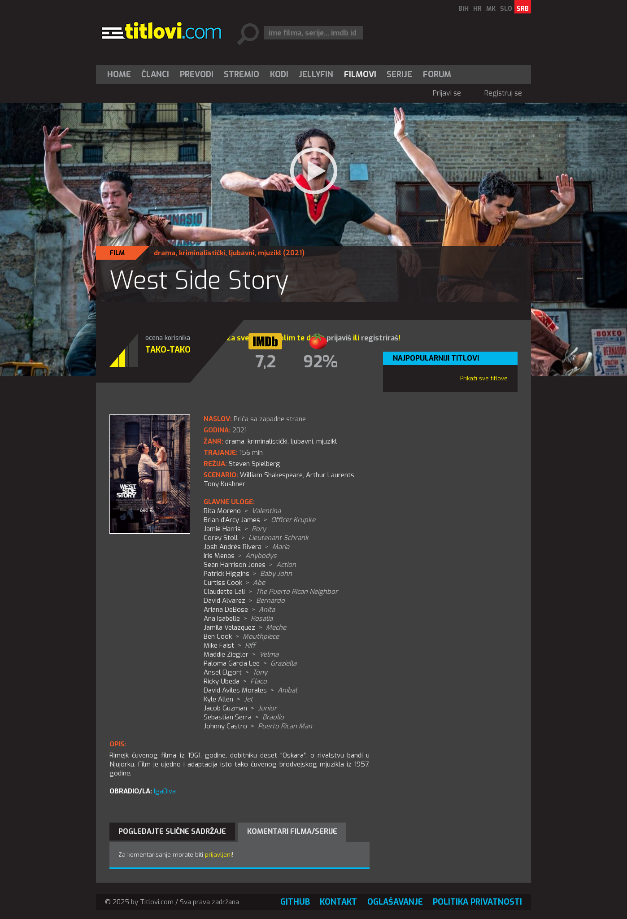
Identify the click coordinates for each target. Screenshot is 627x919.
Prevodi (196, 74)
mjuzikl (269, 252)
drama (164, 252)
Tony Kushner (224, 483)
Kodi (279, 74)
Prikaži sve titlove (484, 378)
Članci (155, 74)
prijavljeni (218, 854)
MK (491, 8)
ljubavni (241, 252)
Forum (437, 74)
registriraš (379, 338)
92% (320, 362)
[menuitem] (121, 74)
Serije (399, 74)
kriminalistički (202, 252)
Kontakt (338, 902)
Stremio (241, 74)
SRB (523, 8)
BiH (463, 8)
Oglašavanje (395, 902)
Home (119, 74)
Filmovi (360, 74)
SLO (506, 8)
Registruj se (503, 93)
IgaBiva (165, 791)
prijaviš (339, 338)
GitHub (295, 902)
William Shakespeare (271, 474)
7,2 (265, 362)
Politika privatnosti (477, 902)
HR (477, 8)
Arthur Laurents (330, 474)
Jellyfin (316, 74)
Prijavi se (447, 93)
